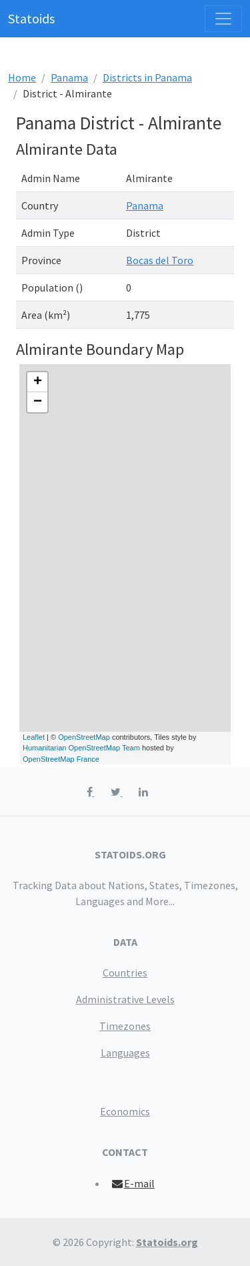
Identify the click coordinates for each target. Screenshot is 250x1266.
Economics (125, 1111)
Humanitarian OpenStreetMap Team (81, 748)
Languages (125, 1052)
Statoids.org (167, 1242)
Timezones (125, 1026)
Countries (125, 972)
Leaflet (34, 737)
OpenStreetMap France (61, 759)
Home (22, 77)
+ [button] (37, 382)
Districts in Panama (147, 77)
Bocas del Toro (159, 260)
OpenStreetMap (84, 737)
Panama (69, 77)
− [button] (37, 402)
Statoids (31, 18)
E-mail (132, 1183)
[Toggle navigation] (223, 18)
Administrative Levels (125, 999)
